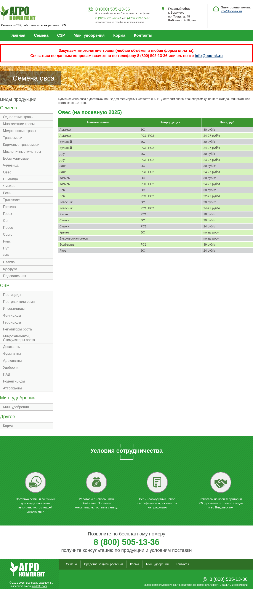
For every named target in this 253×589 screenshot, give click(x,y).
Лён (6, 255)
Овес (7, 172)
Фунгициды (12, 315)
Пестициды (12, 295)
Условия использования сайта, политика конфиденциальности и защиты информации (196, 584)
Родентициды (14, 381)
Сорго (8, 234)
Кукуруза (10, 269)
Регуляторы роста (17, 329)
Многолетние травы (19, 124)
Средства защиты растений (103, 564)
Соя (6, 220)
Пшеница (10, 179)
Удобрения (12, 367)
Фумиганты (12, 354)
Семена (41, 35)
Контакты (143, 35)
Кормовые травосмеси (21, 144)
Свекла (9, 262)
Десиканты (12, 347)
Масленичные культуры (22, 151)
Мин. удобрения (89, 35)
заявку (112, 507)
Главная (17, 35)
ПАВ (6, 374)
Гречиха (9, 207)
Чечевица (11, 165)
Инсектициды (14, 308)
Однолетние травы (18, 117)
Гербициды (12, 322)
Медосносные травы (19, 131)
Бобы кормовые (16, 158)
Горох (7, 214)
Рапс (7, 241)
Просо (8, 227)
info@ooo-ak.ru (231, 11)
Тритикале (11, 200)
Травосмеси (12, 138)
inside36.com (39, 586)
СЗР (61, 35)
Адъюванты (12, 360)
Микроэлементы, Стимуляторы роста (19, 338)
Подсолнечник (14, 276)
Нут (6, 248)
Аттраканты (12, 388)
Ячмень (9, 186)
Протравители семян (20, 301)
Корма (119, 35)
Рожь (7, 193)
